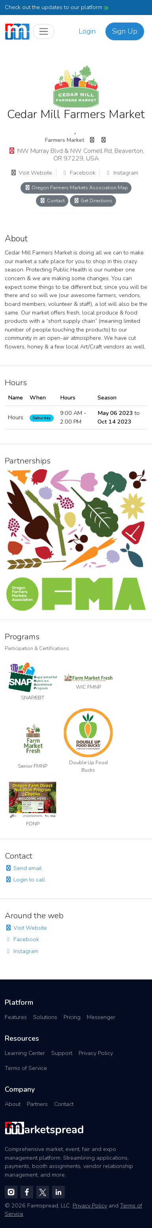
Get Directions (93, 200)
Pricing (72, 1017)
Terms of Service (26, 1068)
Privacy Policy (96, 1053)
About (13, 1104)
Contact (52, 200)
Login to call (25, 879)
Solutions (45, 1017)
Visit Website (31, 173)
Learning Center (25, 1053)
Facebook (78, 173)
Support (61, 1053)
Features (16, 1017)
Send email (23, 868)
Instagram (121, 173)
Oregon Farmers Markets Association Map (76, 187)
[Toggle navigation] (43, 31)
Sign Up (124, 31)
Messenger (101, 1017)
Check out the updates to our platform (57, 7)
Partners (37, 1104)
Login (87, 31)
